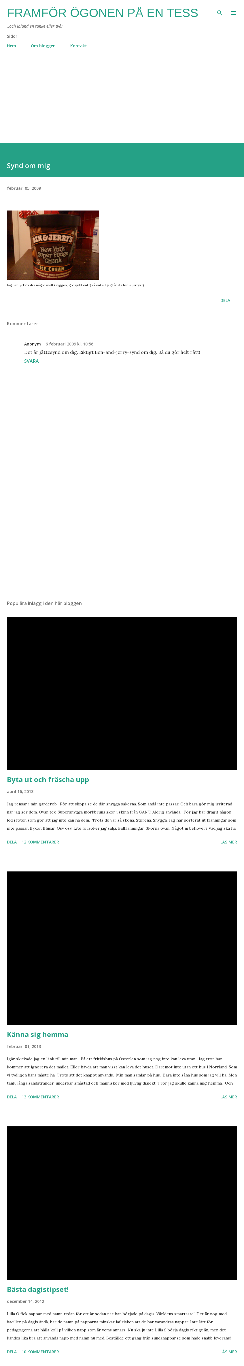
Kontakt (78, 45)
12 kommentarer (40, 842)
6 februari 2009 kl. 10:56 (69, 344)
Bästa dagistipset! (38, 1289)
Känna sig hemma (37, 1034)
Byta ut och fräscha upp (48, 779)
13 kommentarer (40, 1097)
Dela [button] (225, 300)
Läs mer (228, 842)
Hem (11, 45)
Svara (31, 361)
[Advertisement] (122, 102)
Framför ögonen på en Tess (102, 13)
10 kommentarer (40, 1351)
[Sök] (219, 10)
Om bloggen (43, 45)
